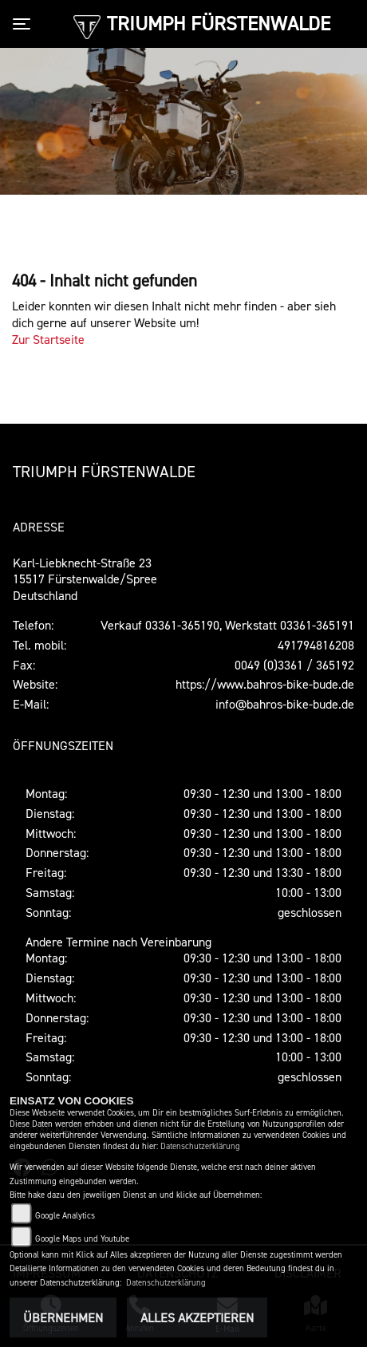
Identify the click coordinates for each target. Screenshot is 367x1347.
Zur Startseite (48, 339)
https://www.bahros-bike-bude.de (265, 684)
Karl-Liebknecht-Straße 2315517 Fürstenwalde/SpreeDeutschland (85, 579)
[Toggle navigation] (25, 24)
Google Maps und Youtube (82, 1239)
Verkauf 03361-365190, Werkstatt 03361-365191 (227, 625)
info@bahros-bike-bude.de (284, 704)
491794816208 (316, 645)
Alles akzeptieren (197, 1317)
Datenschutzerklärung (200, 1146)
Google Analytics (65, 1216)
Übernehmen (63, 1317)
